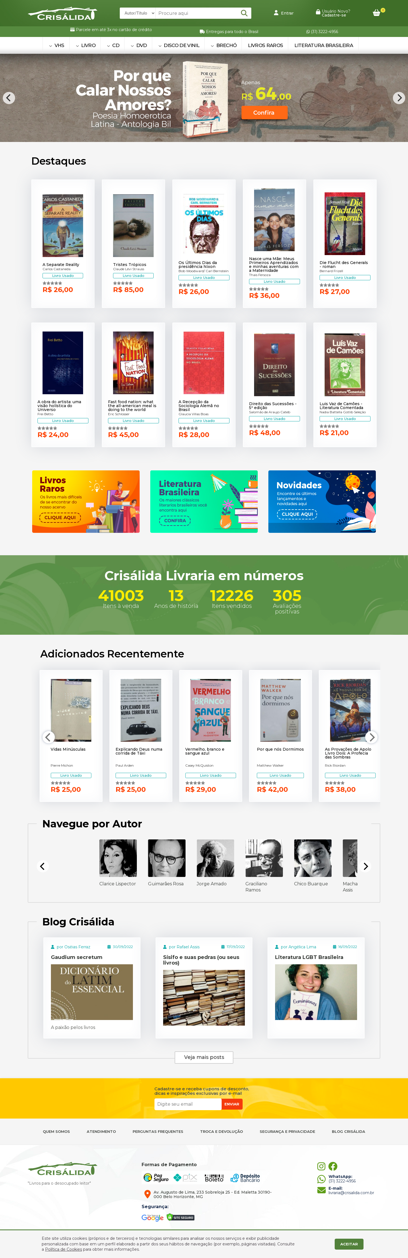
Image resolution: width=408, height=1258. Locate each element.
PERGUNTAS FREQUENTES (158, 1131)
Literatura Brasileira (323, 45)
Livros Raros (265, 45)
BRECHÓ (224, 45)
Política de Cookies (63, 1249)
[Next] (399, 98)
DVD (139, 45)
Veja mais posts (204, 1057)
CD (113, 45)
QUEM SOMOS (56, 1131)
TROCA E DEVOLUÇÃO (221, 1131)
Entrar (284, 13)
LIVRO (85, 45)
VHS (56, 45)
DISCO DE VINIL (178, 45)
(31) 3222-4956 (322, 32)
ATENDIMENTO (101, 1131)
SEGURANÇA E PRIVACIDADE (287, 1131)
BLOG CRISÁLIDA (348, 1131)
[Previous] (9, 98)
